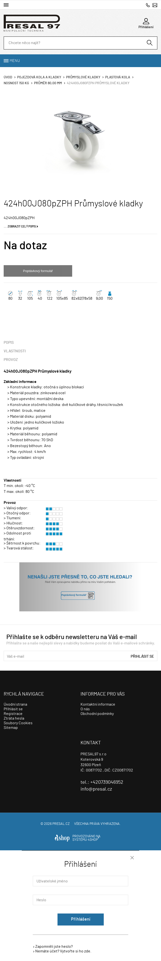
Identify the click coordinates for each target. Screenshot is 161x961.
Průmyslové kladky (83, 77)
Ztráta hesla (14, 718)
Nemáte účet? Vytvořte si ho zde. (63, 951)
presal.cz (61, 824)
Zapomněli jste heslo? (54, 947)
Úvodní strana (15, 704)
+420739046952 (148, 5)
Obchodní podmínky (97, 714)
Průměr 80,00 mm (48, 83)
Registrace (13, 714)
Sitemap (11, 728)
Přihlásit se (142, 656)
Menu (15, 61)
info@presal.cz (154, 5)
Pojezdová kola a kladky (39, 77)
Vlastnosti (15, 351)
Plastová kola (117, 77)
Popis (9, 342)
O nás (85, 709)
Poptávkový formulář (38, 271)
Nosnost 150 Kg (16, 83)
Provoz (11, 360)
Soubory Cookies (18, 723)
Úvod (8, 77)
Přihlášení (80, 919)
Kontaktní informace (97, 704)
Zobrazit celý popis (22, 226)
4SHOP (93, 840)
